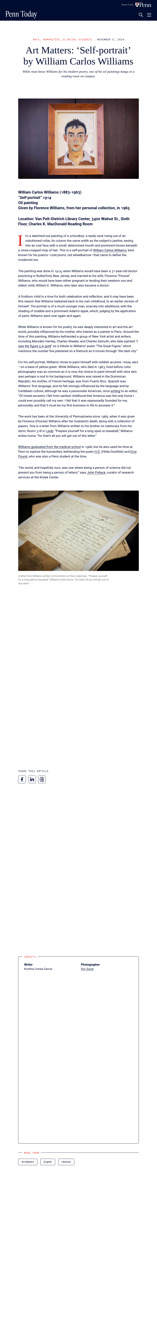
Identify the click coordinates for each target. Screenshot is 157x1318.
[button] (78, 139)
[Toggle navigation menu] (149, 15)
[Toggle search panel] (141, 15)
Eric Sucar (87, 969)
